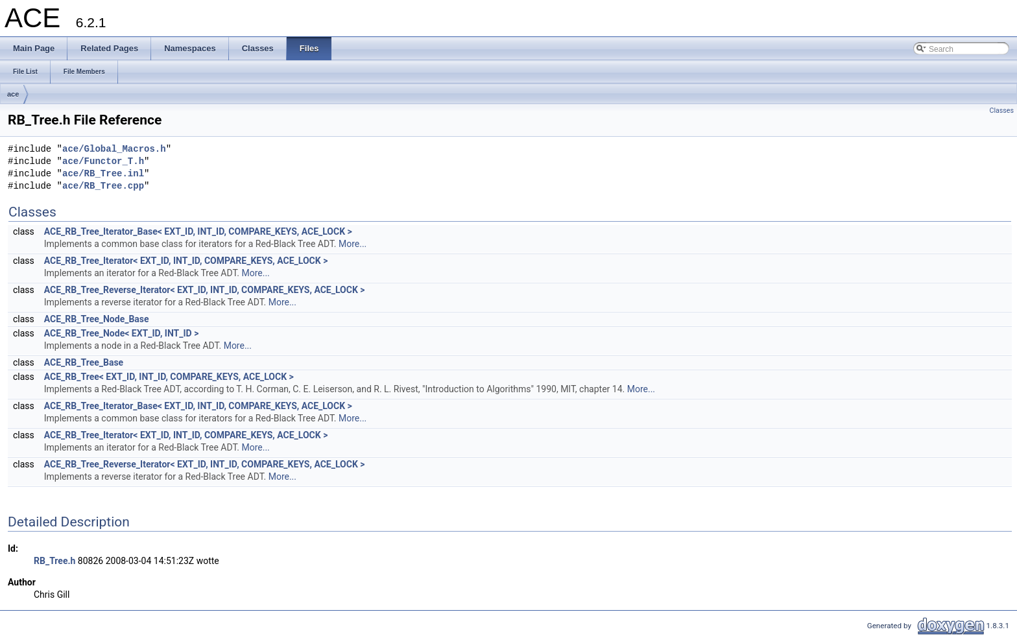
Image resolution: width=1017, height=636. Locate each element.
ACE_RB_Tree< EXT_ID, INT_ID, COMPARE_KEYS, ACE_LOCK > (169, 376)
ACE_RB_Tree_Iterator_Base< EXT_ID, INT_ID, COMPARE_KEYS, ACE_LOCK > (198, 231)
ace (13, 94)
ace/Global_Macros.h (114, 149)
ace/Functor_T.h (103, 162)
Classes (1002, 110)
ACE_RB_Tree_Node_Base (96, 319)
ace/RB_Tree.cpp (103, 186)
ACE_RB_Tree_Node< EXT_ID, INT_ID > (121, 333)
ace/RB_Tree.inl (103, 174)
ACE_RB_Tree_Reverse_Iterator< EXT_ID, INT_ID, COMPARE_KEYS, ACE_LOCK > (204, 290)
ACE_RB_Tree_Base (83, 362)
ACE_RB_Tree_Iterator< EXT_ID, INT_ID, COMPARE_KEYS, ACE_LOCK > (186, 260)
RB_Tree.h (54, 561)
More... (352, 244)
